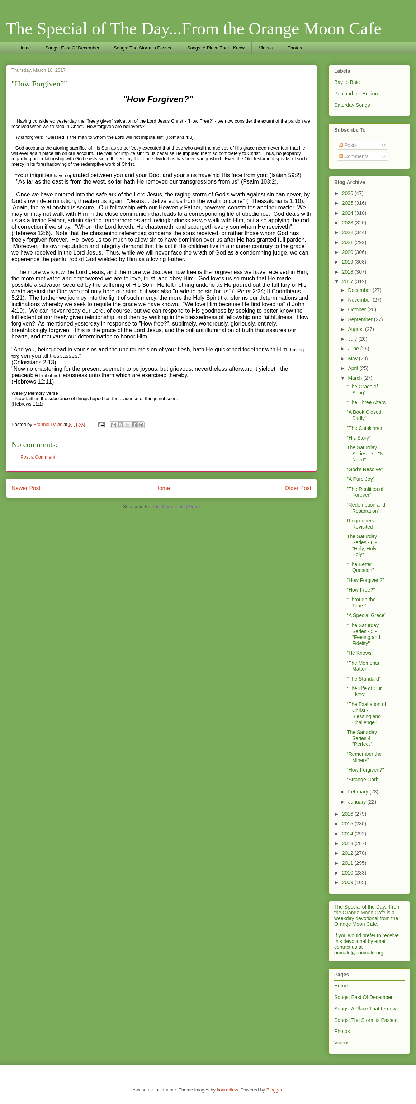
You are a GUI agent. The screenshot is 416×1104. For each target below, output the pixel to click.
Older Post (298, 488)
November (360, 300)
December (360, 290)
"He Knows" (360, 653)
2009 (348, 882)
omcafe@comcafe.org (358, 953)
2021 (348, 242)
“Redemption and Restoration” (366, 508)
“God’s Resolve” (365, 469)
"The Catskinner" (365, 428)
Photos (294, 48)
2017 (348, 281)
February (358, 792)
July (353, 339)
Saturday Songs (352, 105)
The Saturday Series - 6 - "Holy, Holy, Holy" (362, 545)
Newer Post (26, 488)
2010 (348, 873)
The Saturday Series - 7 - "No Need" (366, 454)
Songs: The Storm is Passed (143, 48)
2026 (348, 193)
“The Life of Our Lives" (364, 691)
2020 (348, 252)
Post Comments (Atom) (175, 506)
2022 (348, 232)
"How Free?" (361, 590)
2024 (348, 213)
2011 (348, 863)
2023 (348, 223)
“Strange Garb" (363, 779)
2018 (348, 272)
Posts (348, 145)
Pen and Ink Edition (356, 93)
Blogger (274, 1090)
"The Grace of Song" (362, 389)
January (357, 802)
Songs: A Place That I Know (216, 48)
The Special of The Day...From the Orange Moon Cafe (194, 28)
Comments (354, 156)
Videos (266, 48)
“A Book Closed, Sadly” (365, 415)
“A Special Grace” (366, 615)
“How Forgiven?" (365, 770)
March (355, 378)
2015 (348, 823)
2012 (348, 853)
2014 (348, 834)
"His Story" (359, 438)
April (353, 368)
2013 (348, 843)
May (353, 358)
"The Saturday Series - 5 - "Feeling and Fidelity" (363, 634)
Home (25, 48)
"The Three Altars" (367, 402)
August (356, 329)
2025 (348, 203)
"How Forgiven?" (365, 580)
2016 (348, 814)
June (354, 348)
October (357, 309)
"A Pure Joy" (361, 479)
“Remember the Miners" (364, 757)
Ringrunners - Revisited (362, 524)
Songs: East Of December (72, 48)
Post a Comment (37, 457)
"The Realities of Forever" (365, 492)
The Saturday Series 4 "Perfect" (362, 738)
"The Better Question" (360, 567)
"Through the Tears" (361, 602)
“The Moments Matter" (363, 666)
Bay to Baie (347, 82)
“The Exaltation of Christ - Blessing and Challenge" (366, 713)
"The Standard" (364, 679)
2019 (348, 262)
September (361, 319)
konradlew (227, 1090)
